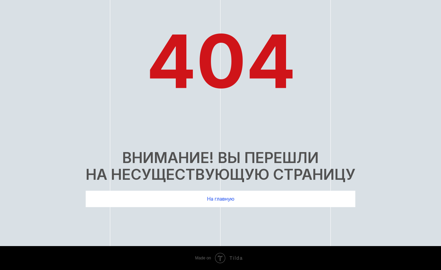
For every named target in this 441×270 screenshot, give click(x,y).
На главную (220, 198)
